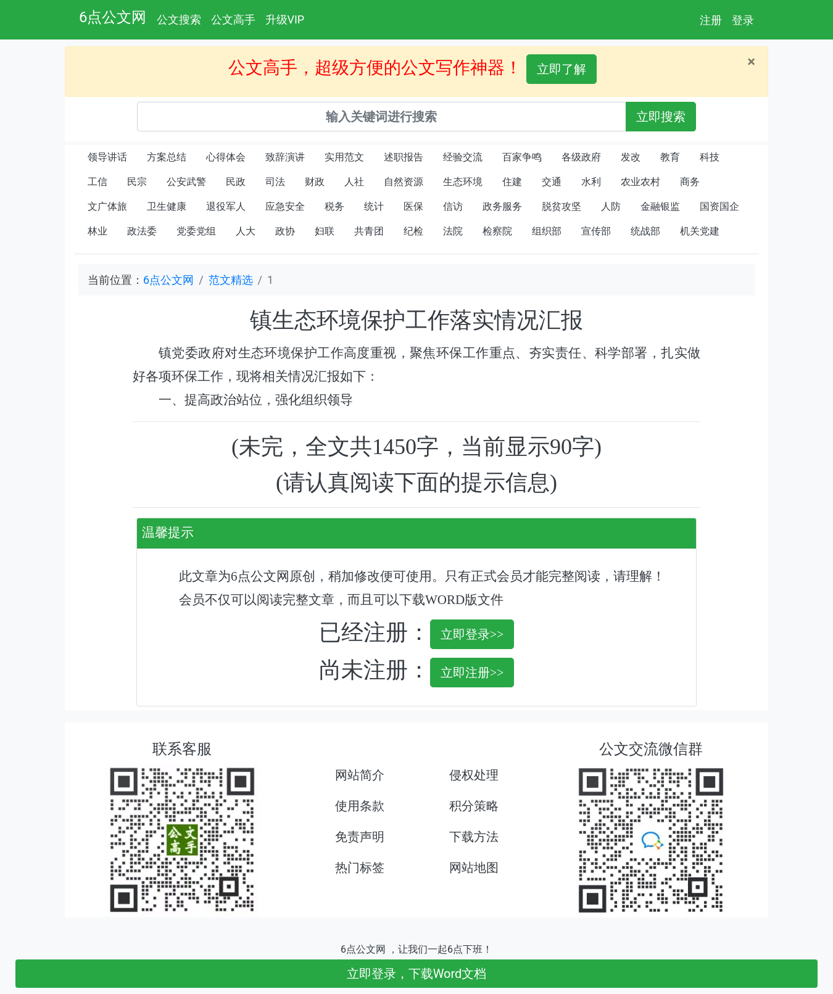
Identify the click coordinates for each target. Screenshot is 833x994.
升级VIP (285, 19)
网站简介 (359, 775)
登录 (743, 20)
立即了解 (561, 69)
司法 (275, 182)
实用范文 (344, 157)
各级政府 (581, 157)
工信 (97, 182)
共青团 (369, 231)
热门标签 (359, 867)
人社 (354, 182)
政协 (285, 231)
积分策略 (474, 805)
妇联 (324, 231)
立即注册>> (472, 672)
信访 (453, 206)
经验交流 (463, 157)
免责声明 (359, 836)
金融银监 (660, 206)
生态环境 (463, 182)
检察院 (497, 231)
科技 (709, 157)
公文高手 (233, 19)
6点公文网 (113, 17)
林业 (97, 231)
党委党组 (196, 231)
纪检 (413, 231)
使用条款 (359, 805)
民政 (236, 182)
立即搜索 (661, 116)
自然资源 (403, 182)
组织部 (547, 231)
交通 (552, 182)
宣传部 (596, 231)
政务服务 (502, 206)
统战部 (645, 231)
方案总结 (166, 157)
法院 (453, 231)
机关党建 (699, 231)
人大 (245, 231)
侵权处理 (474, 775)
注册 (711, 20)
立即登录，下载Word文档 (417, 973)
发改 (630, 157)
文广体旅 (107, 206)
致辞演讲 (285, 157)
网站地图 (474, 867)
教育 (670, 157)
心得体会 (226, 157)
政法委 (142, 231)
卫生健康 (166, 206)
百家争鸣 (522, 157)
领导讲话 (107, 157)
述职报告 (403, 157)
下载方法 (474, 836)
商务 (690, 182)
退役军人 (226, 206)
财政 (315, 182)
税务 (334, 206)
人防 (611, 206)
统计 (374, 206)
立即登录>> (472, 634)
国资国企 (719, 206)
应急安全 (285, 206)
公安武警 (186, 182)
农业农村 (640, 182)
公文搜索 (179, 19)
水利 (591, 182)
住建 (512, 182)
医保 (413, 206)
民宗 (137, 182)
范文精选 (231, 279)
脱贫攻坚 (561, 206)
